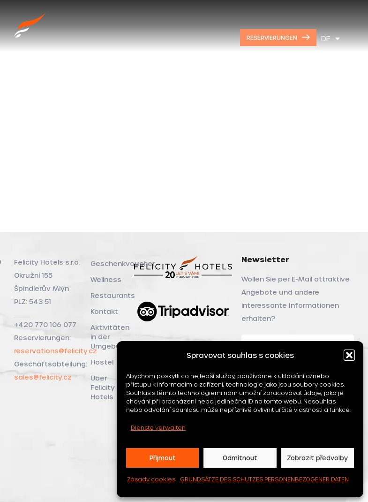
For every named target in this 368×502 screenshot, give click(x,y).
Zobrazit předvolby (317, 457)
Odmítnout (240, 457)
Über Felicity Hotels (102, 387)
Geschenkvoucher (107, 263)
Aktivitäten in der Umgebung (107, 336)
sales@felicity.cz (43, 377)
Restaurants (107, 295)
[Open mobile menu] (355, 37)
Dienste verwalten (158, 427)
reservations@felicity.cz (55, 351)
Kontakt (104, 311)
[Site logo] (30, 36)
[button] (349, 355)
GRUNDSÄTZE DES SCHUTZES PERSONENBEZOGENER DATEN (264, 479)
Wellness (105, 279)
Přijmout (163, 457)
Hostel (101, 362)
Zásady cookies (151, 479)
